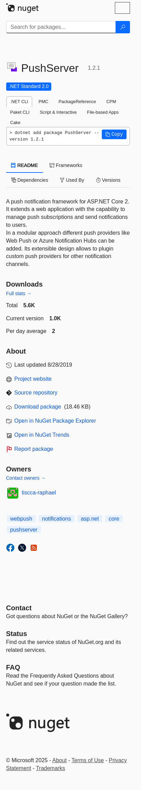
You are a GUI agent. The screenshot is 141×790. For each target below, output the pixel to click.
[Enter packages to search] (61, 27)
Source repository (35, 393)
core (114, 519)
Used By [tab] (72, 180)
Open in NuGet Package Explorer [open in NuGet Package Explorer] (55, 421)
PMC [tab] (43, 101)
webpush (21, 519)
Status (16, 633)
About (59, 760)
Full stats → (19, 293)
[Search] (123, 27)
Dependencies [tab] (29, 180)
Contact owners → (26, 478)
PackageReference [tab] (77, 101)
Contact (19, 608)
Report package (33, 449)
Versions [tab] (108, 180)
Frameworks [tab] (66, 165)
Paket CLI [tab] (20, 112)
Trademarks (50, 768)
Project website (33, 379)
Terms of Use (88, 760)
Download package (37, 407)
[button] (114, 134)
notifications (56, 519)
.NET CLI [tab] (19, 101)
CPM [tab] (111, 101)
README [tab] (24, 165)
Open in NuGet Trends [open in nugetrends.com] (41, 435)
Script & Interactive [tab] (58, 112)
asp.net (90, 519)
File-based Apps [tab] (103, 112)
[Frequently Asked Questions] (13, 667)
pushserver (23, 530)
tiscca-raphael (39, 493)
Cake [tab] (15, 122)
